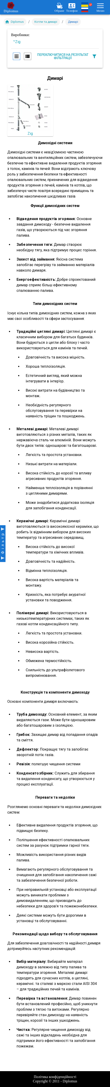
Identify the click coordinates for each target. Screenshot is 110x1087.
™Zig (16, 42)
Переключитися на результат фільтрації (67, 56)
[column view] (16, 56)
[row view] (27, 56)
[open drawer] (3, 543)
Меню (100, 7)
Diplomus (11, 7)
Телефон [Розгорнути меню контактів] (72, 7)
